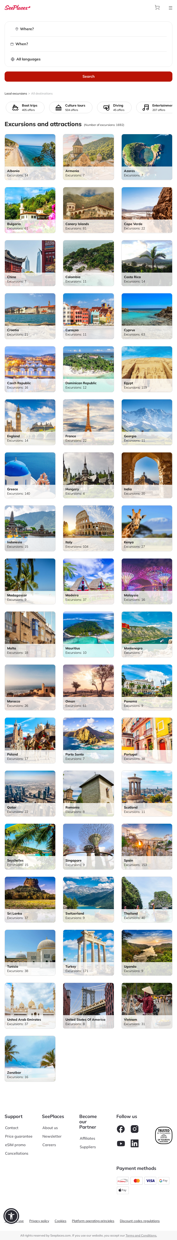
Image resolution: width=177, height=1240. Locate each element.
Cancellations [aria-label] (16, 1153)
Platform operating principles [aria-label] (93, 1221)
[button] (11, 1216)
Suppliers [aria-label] (88, 1147)
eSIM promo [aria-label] (15, 1144)
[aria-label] (17, 7)
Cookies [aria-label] (60, 1221)
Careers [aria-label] (49, 1144)
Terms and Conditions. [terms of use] (141, 1235)
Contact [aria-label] (11, 1127)
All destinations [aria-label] (42, 93)
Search (89, 76)
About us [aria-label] (50, 1127)
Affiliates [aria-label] (87, 1138)
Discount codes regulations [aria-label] (140, 1221)
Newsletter (52, 1136)
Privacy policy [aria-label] (39, 1221)
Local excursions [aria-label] (16, 93)
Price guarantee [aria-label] (18, 1136)
